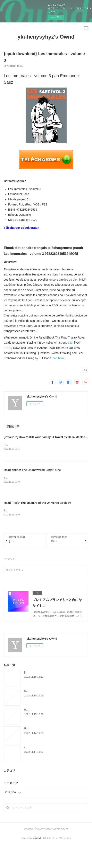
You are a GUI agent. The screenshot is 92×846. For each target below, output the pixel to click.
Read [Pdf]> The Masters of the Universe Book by (37, 503)
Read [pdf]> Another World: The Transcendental (50, 729)
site (70, 342)
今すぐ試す (56, 17)
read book (58, 358)
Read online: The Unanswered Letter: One (32, 470)
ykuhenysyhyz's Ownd (46, 37)
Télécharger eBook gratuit (21, 227)
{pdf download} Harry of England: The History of (50, 748)
